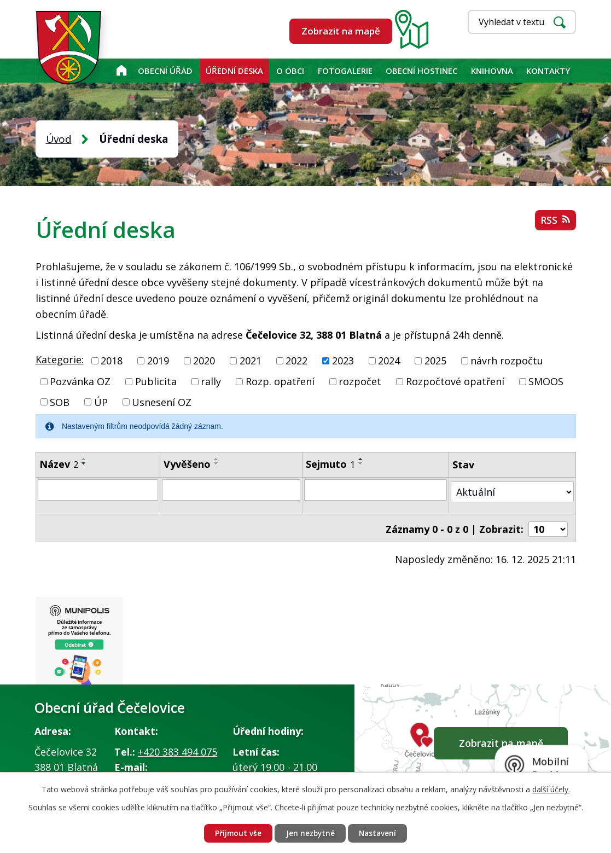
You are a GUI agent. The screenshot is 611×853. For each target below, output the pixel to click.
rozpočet (360, 381)
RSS (555, 221)
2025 (435, 360)
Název (58, 464)
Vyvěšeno (187, 464)
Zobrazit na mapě (340, 31)
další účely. (551, 789)
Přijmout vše (236, 833)
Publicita (156, 381)
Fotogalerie (345, 70)
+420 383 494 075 (177, 748)
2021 (250, 360)
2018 (112, 360)
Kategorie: (60, 359)
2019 (158, 360)
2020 (204, 360)
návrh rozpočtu (506, 360)
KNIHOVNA (492, 70)
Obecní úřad (165, 70)
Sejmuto (331, 464)
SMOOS (545, 381)
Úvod (121, 71)
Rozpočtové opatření (455, 381)
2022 (296, 360)
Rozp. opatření (280, 381)
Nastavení (379, 833)
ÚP (101, 401)
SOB (59, 401)
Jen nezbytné (310, 833)
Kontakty (548, 70)
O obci (290, 70)
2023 (343, 360)
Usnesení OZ (161, 401)
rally (211, 381)
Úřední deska (234, 70)
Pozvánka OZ (80, 381)
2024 (389, 360)
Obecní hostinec (421, 70)
